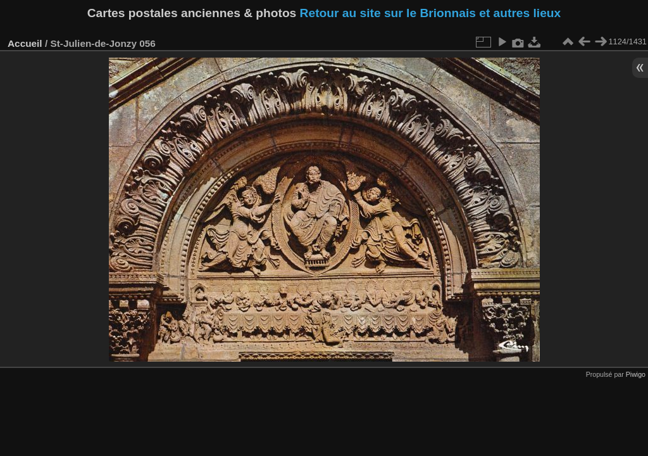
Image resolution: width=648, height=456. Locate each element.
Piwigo (635, 374)
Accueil (25, 43)
